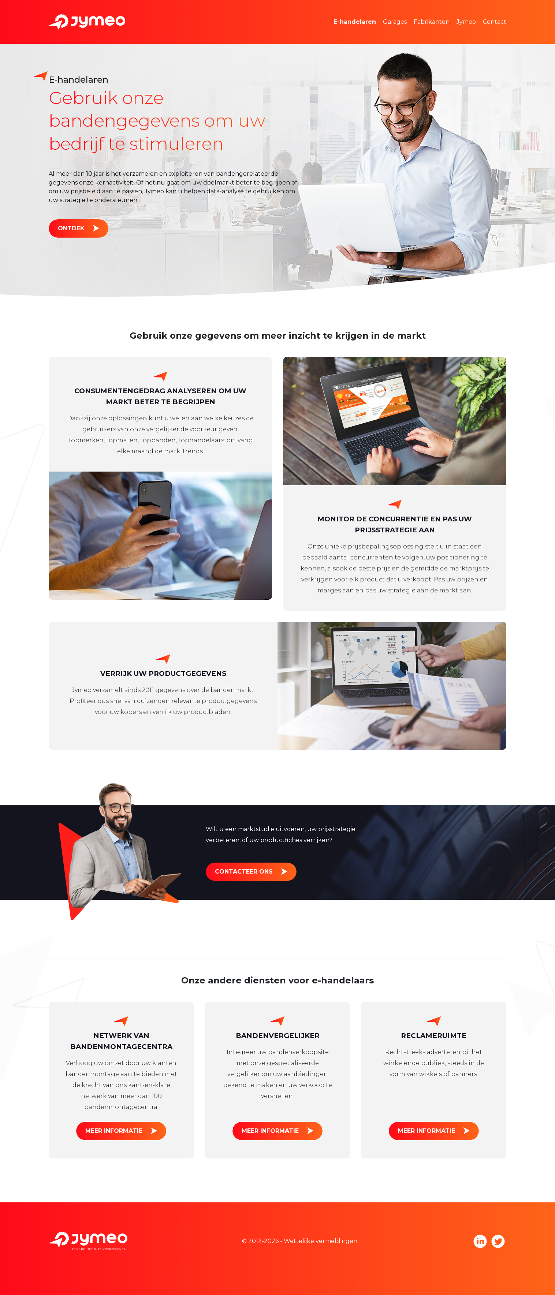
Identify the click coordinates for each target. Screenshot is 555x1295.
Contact (494, 21)
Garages (395, 21)
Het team (481, 10)
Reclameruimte (367, 32)
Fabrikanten (432, 21)
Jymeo (466, 21)
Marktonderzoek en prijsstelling (391, 10)
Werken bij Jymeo (494, 32)
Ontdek (71, 228)
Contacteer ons (244, 871)
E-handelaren (355, 21)
